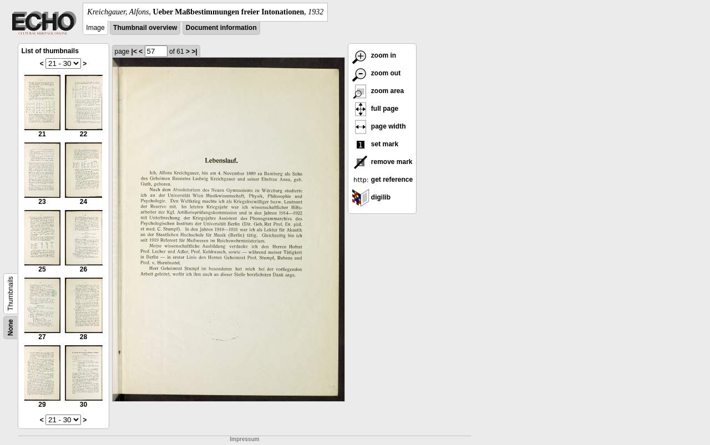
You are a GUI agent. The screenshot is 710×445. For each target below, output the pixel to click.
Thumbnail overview (145, 28)
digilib (371, 197)
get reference (382, 179)
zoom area (378, 91)
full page (375, 108)
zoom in (374, 55)
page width (379, 126)
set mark (375, 144)
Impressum (244, 439)
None (10, 327)
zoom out (376, 73)
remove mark (382, 162)
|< (134, 51)
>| (194, 51)
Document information (221, 28)
